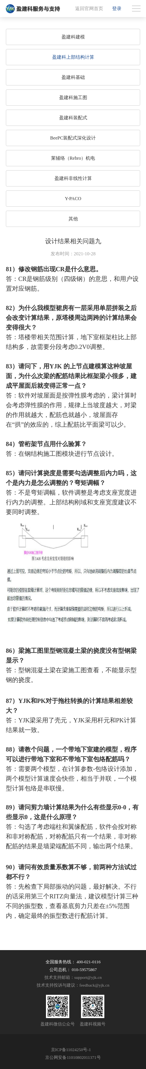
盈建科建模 (73, 37)
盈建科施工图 (73, 97)
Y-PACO (73, 198)
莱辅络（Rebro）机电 (73, 158)
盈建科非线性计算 (73, 178)
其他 (73, 218)
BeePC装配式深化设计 (73, 138)
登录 (116, 8)
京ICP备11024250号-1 (71, 1049)
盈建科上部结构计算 (73, 57)
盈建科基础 (73, 77)
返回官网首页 (89, 8)
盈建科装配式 (73, 117)
